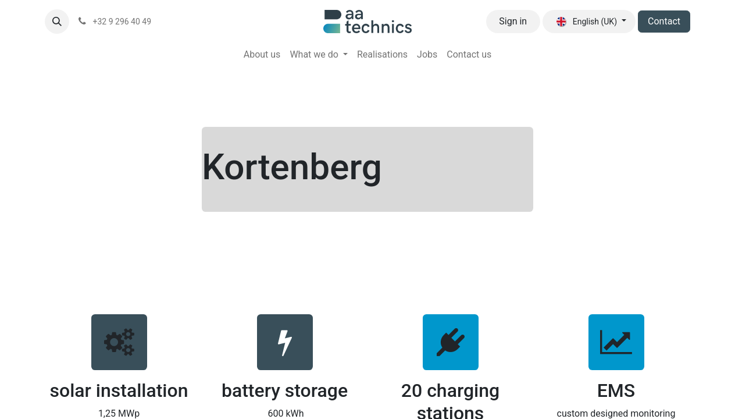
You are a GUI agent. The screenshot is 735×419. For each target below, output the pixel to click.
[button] (57, 21)
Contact (664, 21)
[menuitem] (262, 54)
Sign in (513, 21)
